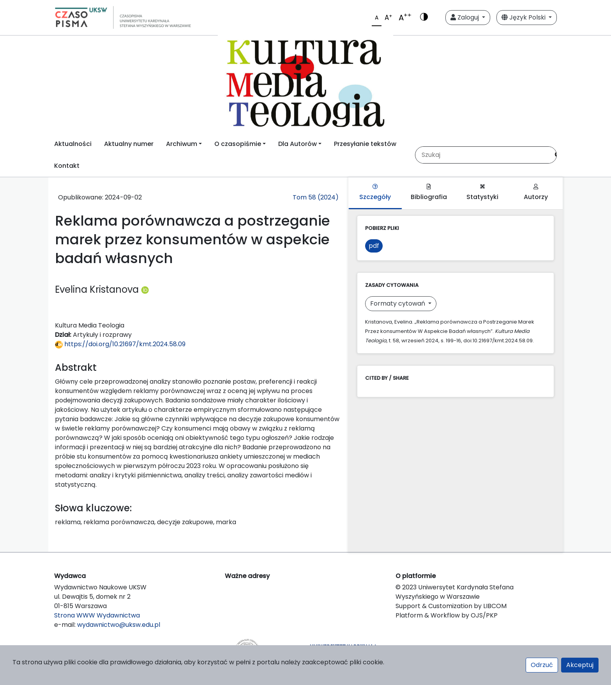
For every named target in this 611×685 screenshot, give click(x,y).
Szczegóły (375, 192)
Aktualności (73, 143)
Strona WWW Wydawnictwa (97, 615)
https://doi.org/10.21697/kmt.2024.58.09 (120, 344)
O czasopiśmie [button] (237, 143)
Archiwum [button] (181, 143)
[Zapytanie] (482, 155)
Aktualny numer (129, 143)
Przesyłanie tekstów (365, 143)
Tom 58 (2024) (316, 197)
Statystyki (482, 192)
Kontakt (66, 165)
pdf (374, 245)
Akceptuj (579, 664)
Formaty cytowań (398, 303)
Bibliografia (429, 192)
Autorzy (536, 192)
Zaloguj (465, 17)
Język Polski (524, 17)
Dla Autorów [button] (297, 143)
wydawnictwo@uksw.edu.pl (118, 624)
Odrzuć (542, 664)
